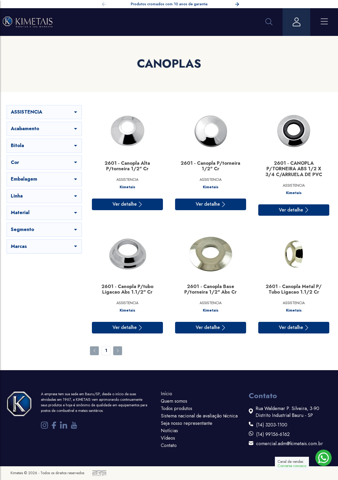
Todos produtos (176, 408)
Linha (44, 195)
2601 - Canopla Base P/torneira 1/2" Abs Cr (210, 289)
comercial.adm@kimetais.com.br (289, 443)
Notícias (169, 430)
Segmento (44, 229)
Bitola (44, 145)
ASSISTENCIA (44, 112)
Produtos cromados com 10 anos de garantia (169, 4)
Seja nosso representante (186, 423)
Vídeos (168, 438)
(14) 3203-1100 (271, 425)
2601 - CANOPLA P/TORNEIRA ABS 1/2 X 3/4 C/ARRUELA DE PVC (293, 169)
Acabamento (44, 128)
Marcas (44, 246)
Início (166, 393)
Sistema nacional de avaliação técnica (199, 415)
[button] (237, 5)
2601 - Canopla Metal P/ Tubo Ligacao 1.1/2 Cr (294, 289)
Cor (44, 162)
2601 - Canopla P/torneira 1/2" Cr (210, 166)
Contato (169, 445)
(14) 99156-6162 (273, 434)
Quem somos (174, 401)
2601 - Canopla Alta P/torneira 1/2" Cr (127, 166)
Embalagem (44, 179)
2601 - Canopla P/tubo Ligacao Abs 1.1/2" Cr (127, 289)
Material (44, 212)
